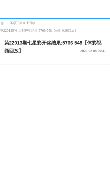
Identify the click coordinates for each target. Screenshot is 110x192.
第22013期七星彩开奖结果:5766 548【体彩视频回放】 (39, 31)
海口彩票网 (2, 23)
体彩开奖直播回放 (22, 23)
